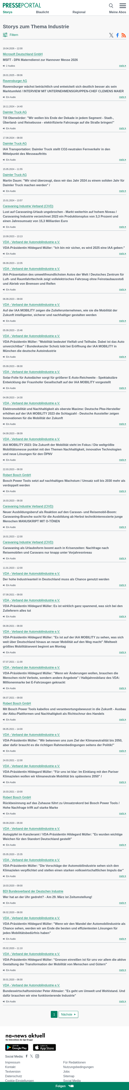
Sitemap (68, 1076)
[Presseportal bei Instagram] (36, 1056)
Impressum (12, 1062)
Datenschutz (13, 1076)
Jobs (66, 1071)
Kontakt (10, 1067)
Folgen (64, 1086)
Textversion (13, 1071)
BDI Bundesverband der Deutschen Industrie (33, 891)
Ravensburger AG (15, 80)
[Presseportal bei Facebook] (25, 1056)
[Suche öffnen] (111, 5)
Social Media (72, 1080)
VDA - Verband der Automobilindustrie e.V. (31, 242)
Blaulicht (42, 12)
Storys (7, 12)
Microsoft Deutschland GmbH (23, 54)
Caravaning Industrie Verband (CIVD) (28, 206)
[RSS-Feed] (123, 35)
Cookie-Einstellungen (19, 1080)
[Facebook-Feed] (117, 35)
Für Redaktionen (74, 1062)
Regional (79, 12)
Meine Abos (117, 12)
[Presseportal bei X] (30, 1056)
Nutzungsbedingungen (78, 1067)
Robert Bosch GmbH (17, 475)
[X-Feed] (111, 35)
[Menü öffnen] (122, 5)
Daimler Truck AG (15, 112)
